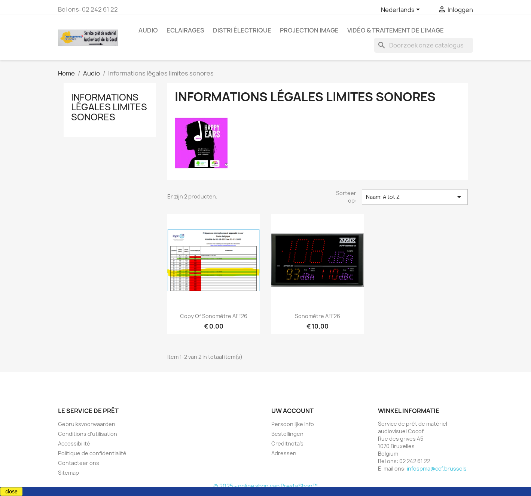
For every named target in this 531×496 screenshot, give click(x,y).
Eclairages (185, 30)
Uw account (292, 411)
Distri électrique (242, 30)
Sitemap (68, 472)
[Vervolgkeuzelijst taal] (401, 10)
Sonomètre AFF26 (317, 316)
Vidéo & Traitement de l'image (395, 30)
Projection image (309, 30)
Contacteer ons (78, 462)
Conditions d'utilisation (87, 433)
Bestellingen (287, 433)
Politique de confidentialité (92, 453)
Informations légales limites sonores (109, 107)
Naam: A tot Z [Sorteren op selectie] (414, 196)
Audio (148, 30)
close (11, 492)
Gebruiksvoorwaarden (86, 424)
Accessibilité (74, 443)
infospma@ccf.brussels (437, 468)
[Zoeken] (423, 45)
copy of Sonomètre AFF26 (213, 316)
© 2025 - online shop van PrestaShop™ (265, 486)
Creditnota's (287, 443)
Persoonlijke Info (292, 424)
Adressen (283, 453)
